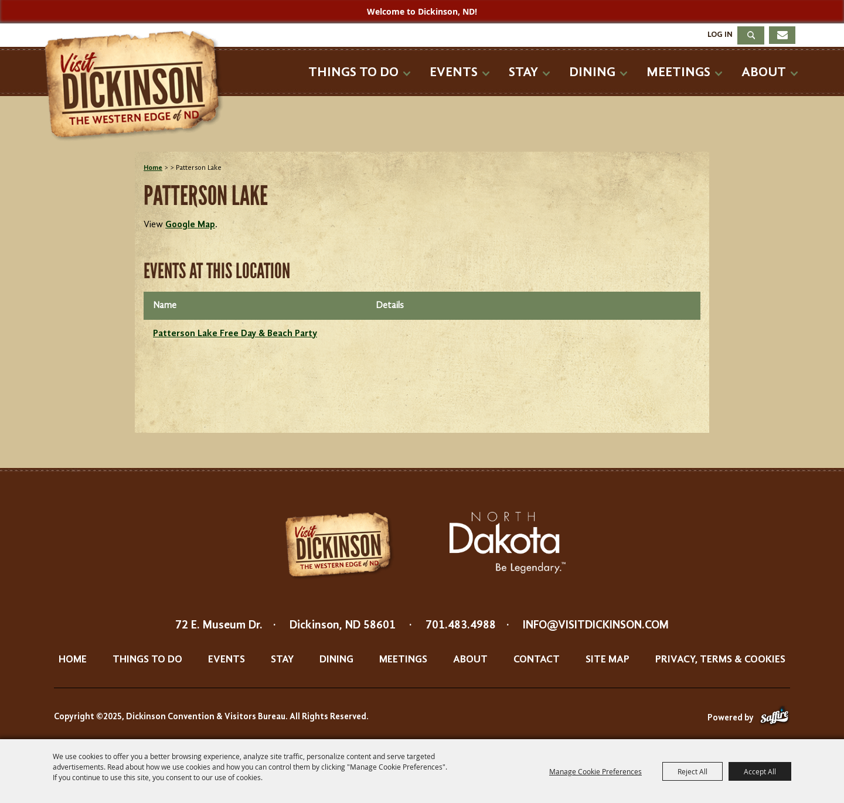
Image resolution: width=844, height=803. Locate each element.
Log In (720, 34)
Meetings (678, 72)
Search (750, 35)
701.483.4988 (461, 625)
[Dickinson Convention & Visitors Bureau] (137, 86)
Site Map (607, 659)
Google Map (190, 225)
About (763, 72)
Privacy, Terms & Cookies (720, 659)
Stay (523, 72)
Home (153, 168)
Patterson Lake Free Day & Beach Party (235, 334)
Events (454, 72)
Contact (536, 659)
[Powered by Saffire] (774, 718)
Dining (592, 72)
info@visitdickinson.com (596, 625)
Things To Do (353, 72)
